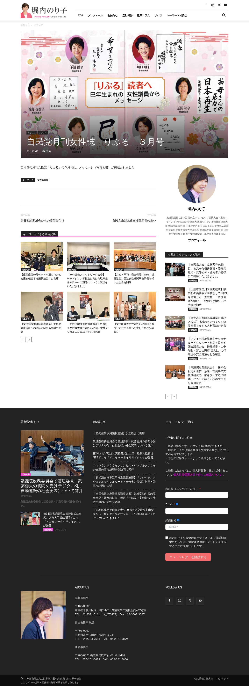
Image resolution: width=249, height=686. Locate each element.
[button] (223, 16)
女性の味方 (42, 180)
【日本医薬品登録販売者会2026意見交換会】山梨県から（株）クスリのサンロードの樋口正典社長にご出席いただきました (124, 514)
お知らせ (113, 15)
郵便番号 (170, 520)
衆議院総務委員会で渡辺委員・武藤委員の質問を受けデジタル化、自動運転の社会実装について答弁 (52, 486)
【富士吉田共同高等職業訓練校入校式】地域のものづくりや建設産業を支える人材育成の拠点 (207, 321)
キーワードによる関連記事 (39, 234)
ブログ (158, 15)
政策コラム (143, 15)
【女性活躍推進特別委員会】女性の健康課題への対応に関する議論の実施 (41, 328)
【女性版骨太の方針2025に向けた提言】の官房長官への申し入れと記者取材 (134, 328)
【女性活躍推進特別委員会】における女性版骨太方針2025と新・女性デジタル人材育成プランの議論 (87, 328)
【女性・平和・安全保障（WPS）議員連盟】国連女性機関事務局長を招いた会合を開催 (134, 278)
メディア (42, 132)
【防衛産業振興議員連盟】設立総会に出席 (119, 433)
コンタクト (222, 678)
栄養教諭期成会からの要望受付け (42, 220)
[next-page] (29, 339)
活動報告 (127, 15)
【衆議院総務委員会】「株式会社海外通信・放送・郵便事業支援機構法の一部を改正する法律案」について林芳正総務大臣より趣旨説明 (207, 375)
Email (168, 504)
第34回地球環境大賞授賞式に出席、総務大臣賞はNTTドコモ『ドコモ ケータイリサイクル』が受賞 (123, 455)
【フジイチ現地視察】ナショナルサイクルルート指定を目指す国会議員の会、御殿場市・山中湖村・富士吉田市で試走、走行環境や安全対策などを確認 (207, 346)
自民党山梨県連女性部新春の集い (134, 220)
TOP (80, 15)
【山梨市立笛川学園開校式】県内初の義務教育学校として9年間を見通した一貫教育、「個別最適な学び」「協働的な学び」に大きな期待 (208, 297)
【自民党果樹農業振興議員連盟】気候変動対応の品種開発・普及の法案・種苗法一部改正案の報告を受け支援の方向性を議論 (124, 497)
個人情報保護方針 (203, 678)
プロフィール (95, 15)
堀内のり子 (197, 209)
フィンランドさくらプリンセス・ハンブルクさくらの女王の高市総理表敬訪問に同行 (124, 467)
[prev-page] (23, 339)
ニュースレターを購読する (188, 557)
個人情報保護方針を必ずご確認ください (198, 474)
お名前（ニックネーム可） (181, 489)
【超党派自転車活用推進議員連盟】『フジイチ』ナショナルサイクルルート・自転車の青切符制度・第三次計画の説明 (124, 481)
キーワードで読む (177, 15)
